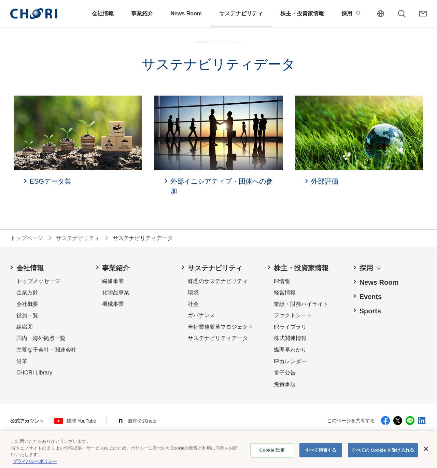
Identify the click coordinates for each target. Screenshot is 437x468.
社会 (193, 304)
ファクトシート (293, 315)
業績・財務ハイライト (301, 304)
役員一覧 (27, 315)
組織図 (24, 327)
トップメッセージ (38, 281)
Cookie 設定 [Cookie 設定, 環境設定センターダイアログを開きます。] (272, 454)
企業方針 (27, 292)
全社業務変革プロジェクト (220, 327)
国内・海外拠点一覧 (41, 338)
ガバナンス (201, 315)
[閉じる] (426, 453)
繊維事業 (113, 281)
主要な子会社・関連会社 (46, 350)
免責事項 (285, 384)
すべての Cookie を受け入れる (383, 454)
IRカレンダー (290, 361)
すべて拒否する (320, 454)
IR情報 (282, 281)
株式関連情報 (290, 338)
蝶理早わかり (290, 350)
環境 (193, 292)
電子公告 (285, 372)
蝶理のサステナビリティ (218, 281)
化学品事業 (115, 292)
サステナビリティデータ (218, 338)
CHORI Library (34, 372)
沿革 (21, 361)
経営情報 (285, 292)
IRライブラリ (290, 327)
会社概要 (27, 304)
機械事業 (113, 304)
